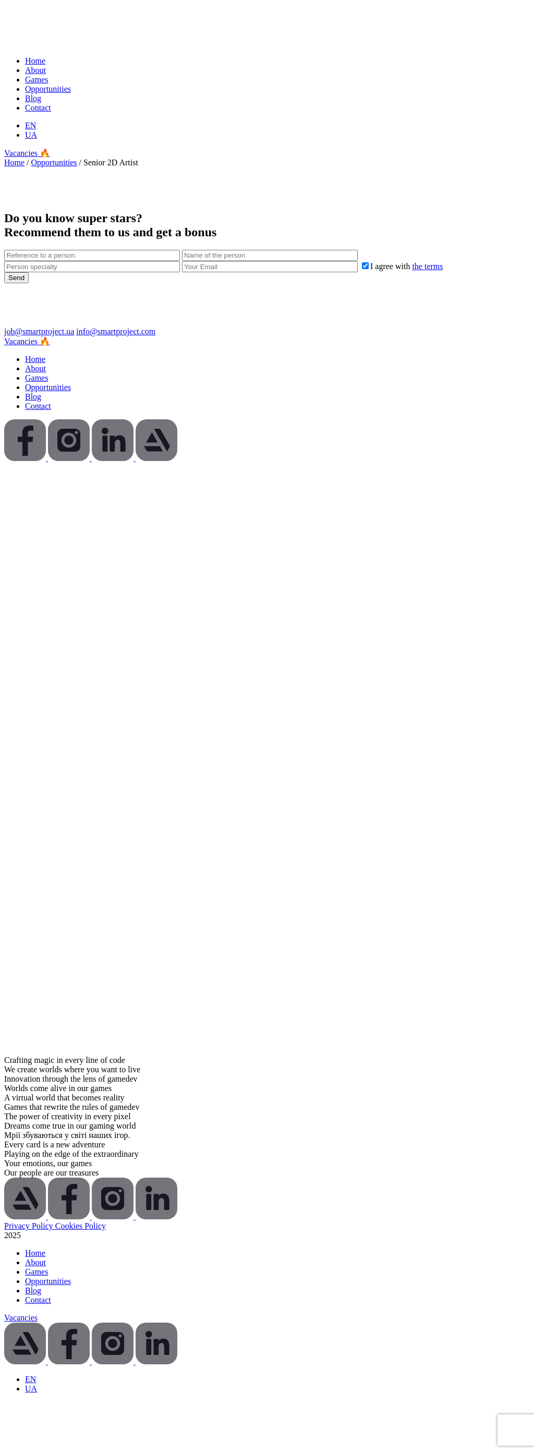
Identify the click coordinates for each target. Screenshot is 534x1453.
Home (35, 60)
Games (36, 79)
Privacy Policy (29, 1225)
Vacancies (21, 1317)
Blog (33, 98)
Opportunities (48, 88)
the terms (427, 266)
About (35, 70)
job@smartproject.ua (39, 331)
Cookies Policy (80, 1225)
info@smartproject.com (115, 331)
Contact (38, 107)
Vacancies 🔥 (27, 153)
